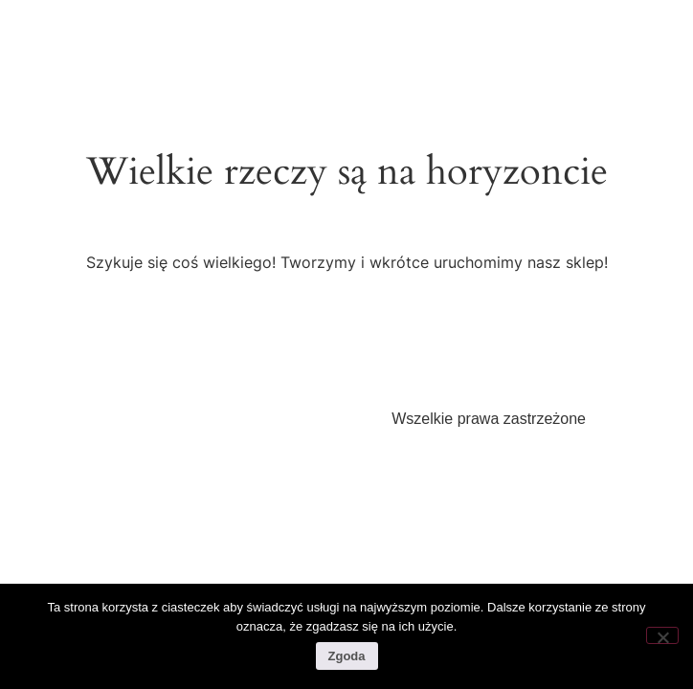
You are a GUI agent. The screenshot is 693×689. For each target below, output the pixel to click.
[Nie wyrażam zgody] (662, 635)
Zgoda (347, 656)
